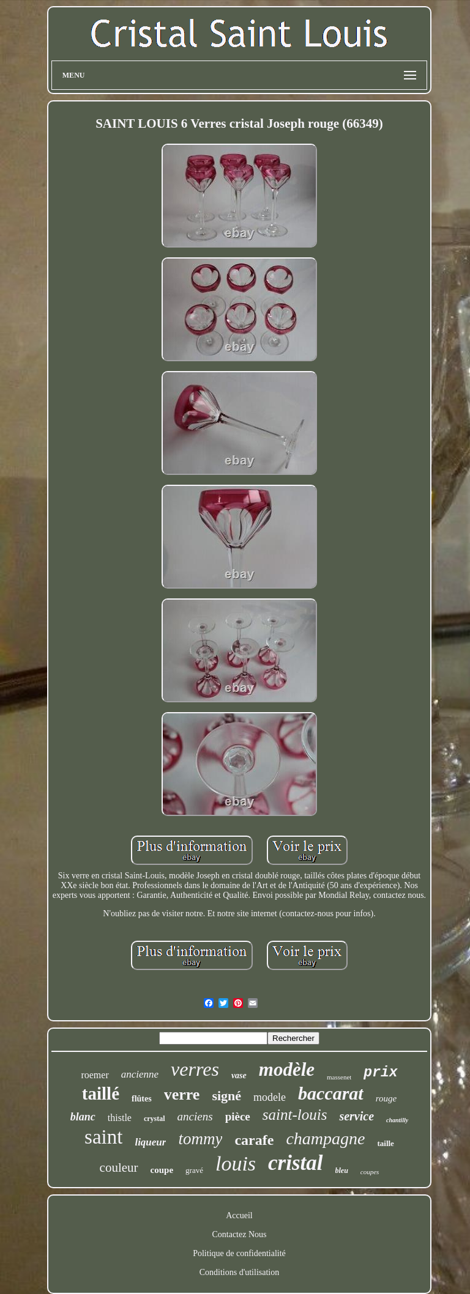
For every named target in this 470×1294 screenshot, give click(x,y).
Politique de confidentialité (239, 1253)
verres (195, 1069)
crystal (154, 1118)
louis (235, 1163)
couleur (119, 1167)
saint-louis (295, 1114)
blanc (82, 1117)
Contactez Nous (239, 1234)
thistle (120, 1117)
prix (380, 1073)
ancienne (140, 1074)
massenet (339, 1077)
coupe (162, 1170)
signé (226, 1095)
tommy (200, 1139)
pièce (237, 1116)
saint (103, 1137)
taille (385, 1143)
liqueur (150, 1142)
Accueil (239, 1215)
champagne (325, 1138)
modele (269, 1097)
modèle (287, 1069)
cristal (295, 1163)
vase (239, 1075)
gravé (194, 1170)
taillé (100, 1093)
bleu (341, 1170)
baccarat (331, 1093)
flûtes (142, 1098)
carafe (254, 1140)
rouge (386, 1098)
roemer (94, 1075)
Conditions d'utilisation (239, 1272)
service (356, 1116)
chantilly (397, 1120)
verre (182, 1094)
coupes (369, 1171)
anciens (195, 1116)
